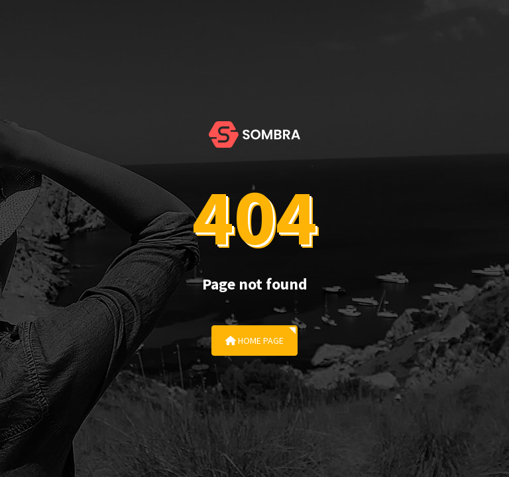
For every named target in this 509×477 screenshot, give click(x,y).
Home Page (254, 340)
